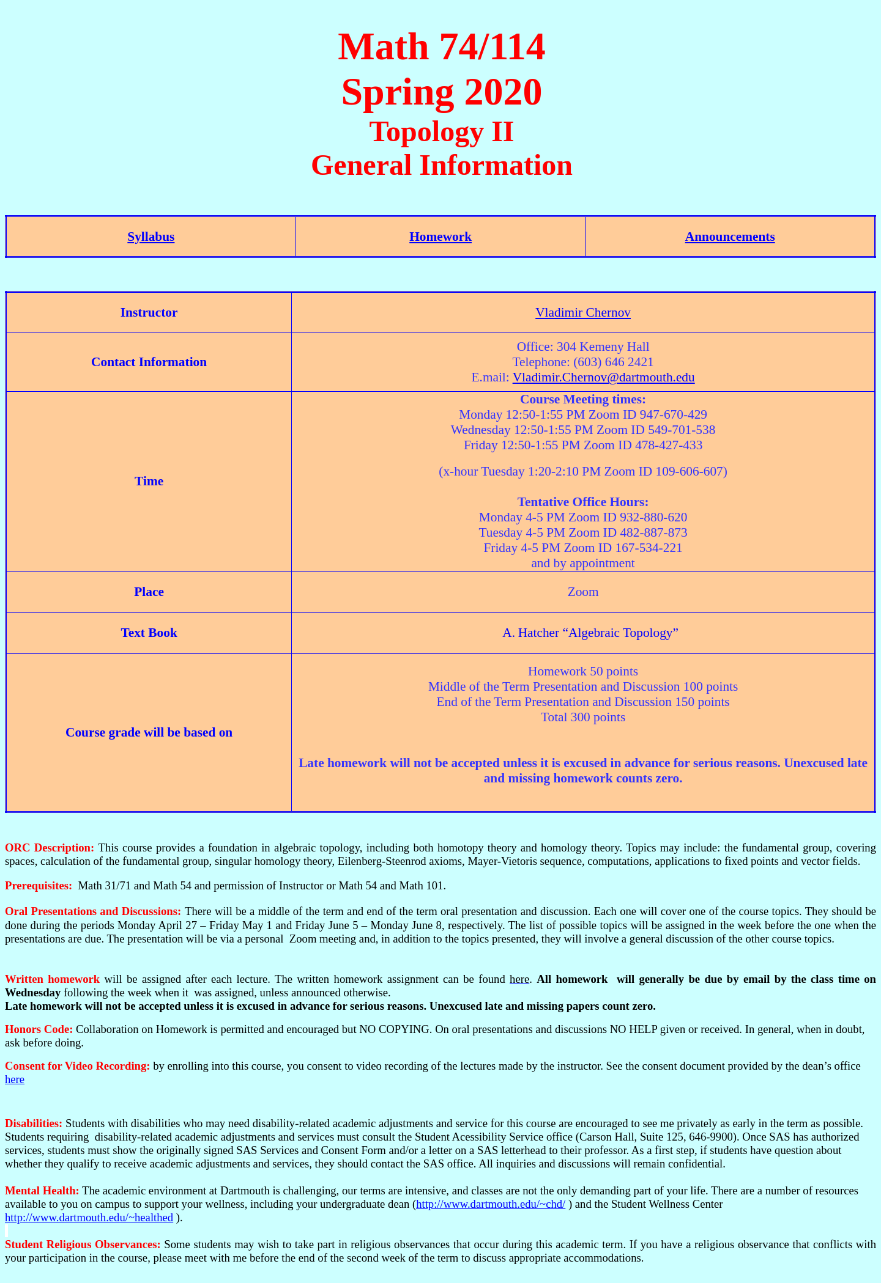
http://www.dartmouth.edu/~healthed (89, 1217)
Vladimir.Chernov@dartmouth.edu (604, 377)
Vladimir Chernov (583, 312)
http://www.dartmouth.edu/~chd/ (490, 1203)
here (14, 1079)
